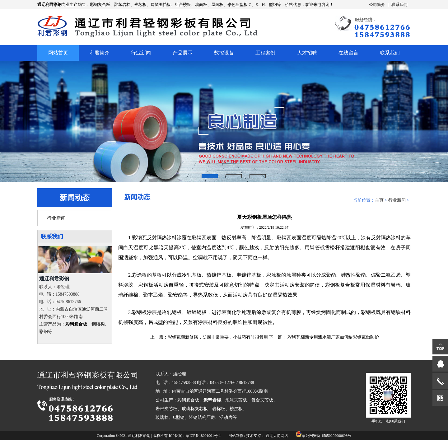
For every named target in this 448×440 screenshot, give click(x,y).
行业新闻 (141, 52)
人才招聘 (307, 52)
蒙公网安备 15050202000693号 (326, 435)
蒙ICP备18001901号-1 (203, 435)
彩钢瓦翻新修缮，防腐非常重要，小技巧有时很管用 (218, 337)
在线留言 (348, 52)
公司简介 (377, 4)
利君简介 (100, 52)
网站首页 (58, 52)
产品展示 (183, 52)
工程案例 (265, 52)
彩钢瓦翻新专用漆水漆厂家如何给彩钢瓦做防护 (333, 337)
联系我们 (399, 4)
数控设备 (224, 52)
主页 (379, 200)
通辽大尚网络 (277, 435)
